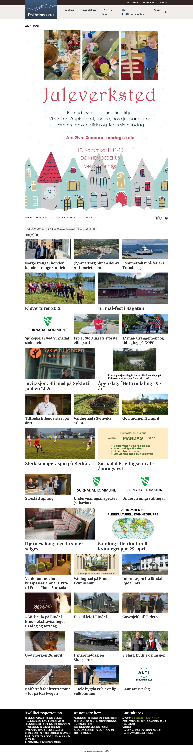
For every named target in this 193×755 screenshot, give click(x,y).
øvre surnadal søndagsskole (65, 229)
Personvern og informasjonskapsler (45, 741)
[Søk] (166, 12)
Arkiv (157, 10)
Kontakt (163, 2)
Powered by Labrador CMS (96, 751)
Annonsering (148, 2)
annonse (91, 229)
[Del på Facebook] (157, 218)
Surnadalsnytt (90, 10)
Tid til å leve (107, 12)
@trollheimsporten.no (147, 717)
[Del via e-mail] (166, 218)
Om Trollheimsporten (133, 12)
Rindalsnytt (69, 10)
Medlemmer (132, 2)
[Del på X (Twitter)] (161, 218)
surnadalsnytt (36, 229)
